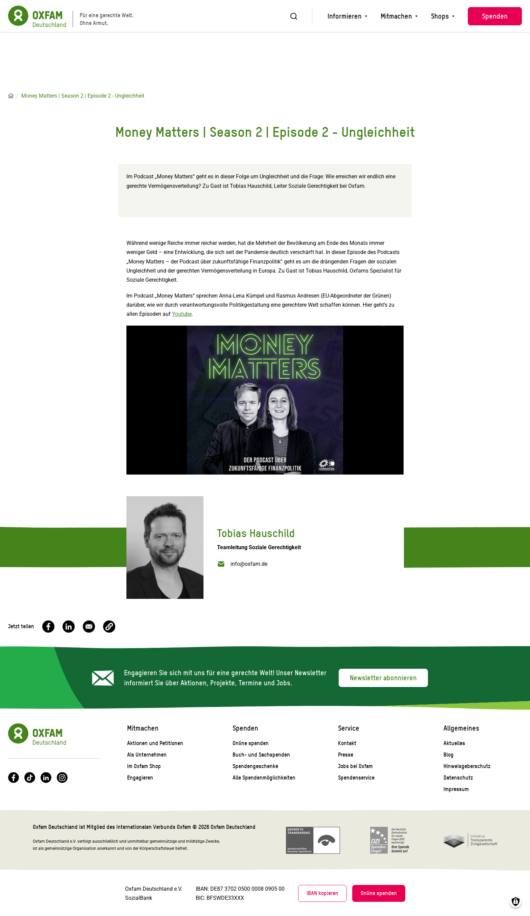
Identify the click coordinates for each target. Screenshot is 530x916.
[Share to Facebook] (48, 626)
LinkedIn (46, 777)
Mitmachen (396, 16)
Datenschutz (458, 777)
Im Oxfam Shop (144, 766)
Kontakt (347, 743)
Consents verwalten (516, 902)
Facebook (13, 777)
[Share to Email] (89, 626)
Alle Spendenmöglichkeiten (264, 777)
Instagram (62, 777)
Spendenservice (356, 777)
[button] (109, 626)
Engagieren (140, 777)
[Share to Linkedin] (69, 626)
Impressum (456, 789)
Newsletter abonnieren (383, 678)
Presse (345, 755)
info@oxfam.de (249, 564)
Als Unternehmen (147, 755)
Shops (440, 16)
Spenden (495, 16)
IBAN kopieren (322, 893)
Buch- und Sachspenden (261, 755)
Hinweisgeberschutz (466, 766)
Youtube (182, 314)
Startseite (11, 96)
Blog (448, 755)
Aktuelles (454, 743)
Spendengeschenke (255, 766)
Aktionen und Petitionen (155, 743)
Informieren (345, 16)
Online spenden (251, 743)
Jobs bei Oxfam (355, 766)
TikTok (29, 777)
